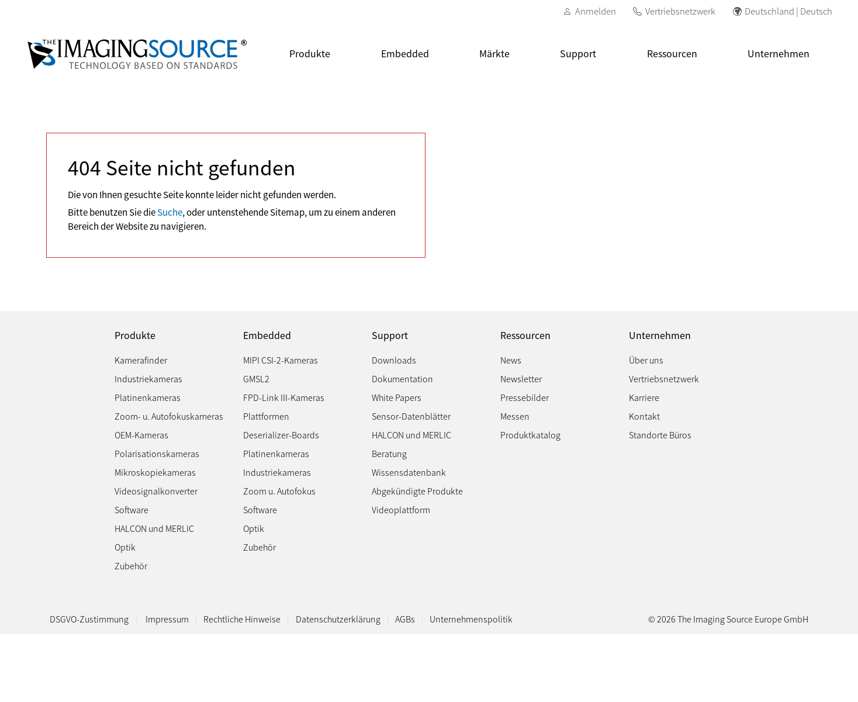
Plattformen (266, 416)
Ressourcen (672, 53)
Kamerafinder (141, 360)
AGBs (405, 619)
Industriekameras (148, 378)
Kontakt (644, 416)
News (510, 360)
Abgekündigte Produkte (417, 491)
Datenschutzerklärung (338, 619)
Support (578, 53)
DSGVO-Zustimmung (89, 619)
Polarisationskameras (157, 453)
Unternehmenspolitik (471, 619)
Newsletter (521, 378)
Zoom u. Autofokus (279, 491)
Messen (515, 416)
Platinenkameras (148, 397)
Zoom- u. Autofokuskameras (169, 416)
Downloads (394, 360)
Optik (125, 547)
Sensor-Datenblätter (411, 416)
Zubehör (131, 565)
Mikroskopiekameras (155, 472)
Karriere (644, 397)
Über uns (646, 360)
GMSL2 (256, 378)
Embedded (405, 53)
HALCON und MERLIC (154, 528)
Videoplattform (401, 509)
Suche (169, 211)
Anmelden (595, 11)
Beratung (389, 453)
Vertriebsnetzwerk (680, 11)
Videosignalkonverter (156, 491)
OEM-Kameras (141, 434)
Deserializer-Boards (281, 434)
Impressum (167, 619)
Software (131, 509)
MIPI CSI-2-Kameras (280, 360)
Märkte (494, 53)
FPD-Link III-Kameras (283, 397)
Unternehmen (778, 53)
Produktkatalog (530, 434)
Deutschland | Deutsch (788, 11)
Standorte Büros (660, 434)
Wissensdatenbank (409, 472)
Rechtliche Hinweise (242, 619)
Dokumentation (402, 378)
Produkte (309, 53)
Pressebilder (524, 397)
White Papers (396, 397)
